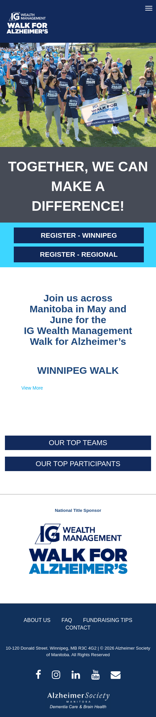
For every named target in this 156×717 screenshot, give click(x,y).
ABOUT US (37, 620)
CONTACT (77, 628)
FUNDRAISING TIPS (107, 620)
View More (32, 388)
